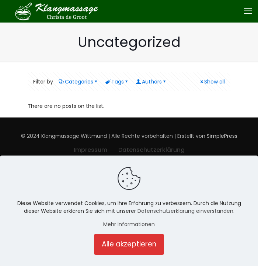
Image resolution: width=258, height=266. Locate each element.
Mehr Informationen (129, 224)
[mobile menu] (248, 11)
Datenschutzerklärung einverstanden (185, 211)
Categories (78, 81)
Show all (212, 81)
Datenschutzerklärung (151, 150)
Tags (117, 81)
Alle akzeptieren (129, 244)
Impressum (90, 150)
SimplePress (222, 136)
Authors (151, 81)
